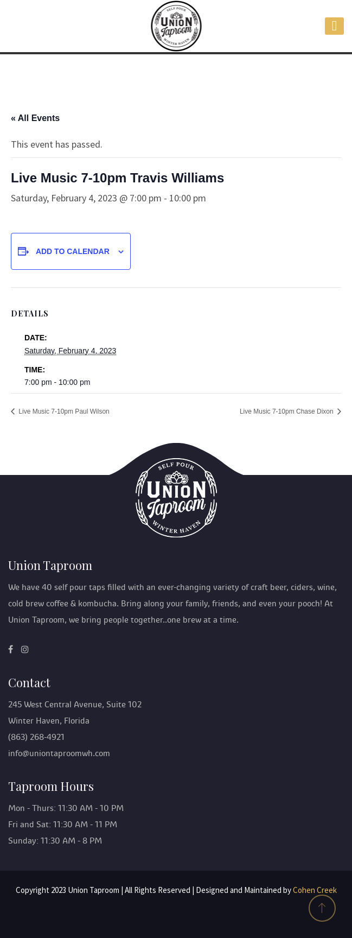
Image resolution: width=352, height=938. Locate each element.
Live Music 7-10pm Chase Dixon (287, 411)
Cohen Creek (315, 890)
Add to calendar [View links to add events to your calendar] (73, 251)
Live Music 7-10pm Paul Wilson (63, 411)
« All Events (35, 118)
